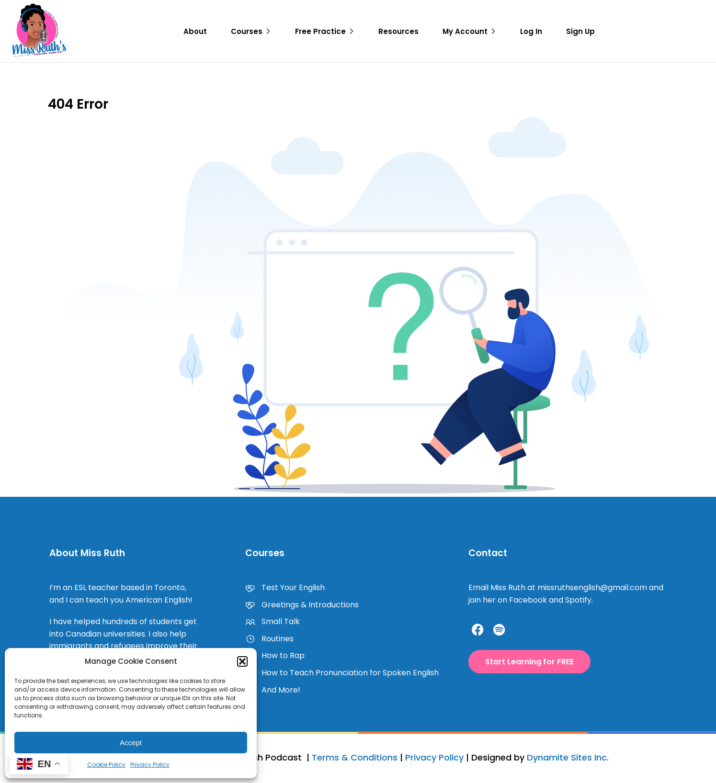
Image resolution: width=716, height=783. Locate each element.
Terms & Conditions (355, 757)
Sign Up (580, 31)
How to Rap (275, 655)
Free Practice (320, 31)
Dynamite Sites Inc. (568, 757)
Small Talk (272, 621)
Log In (531, 31)
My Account (465, 31)
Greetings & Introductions (302, 604)
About (195, 31)
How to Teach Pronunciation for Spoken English (342, 672)
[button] (242, 661)
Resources (398, 31)
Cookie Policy (106, 765)
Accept (131, 742)
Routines (269, 638)
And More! (272, 689)
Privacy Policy (150, 765)
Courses (246, 31)
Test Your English (285, 587)
